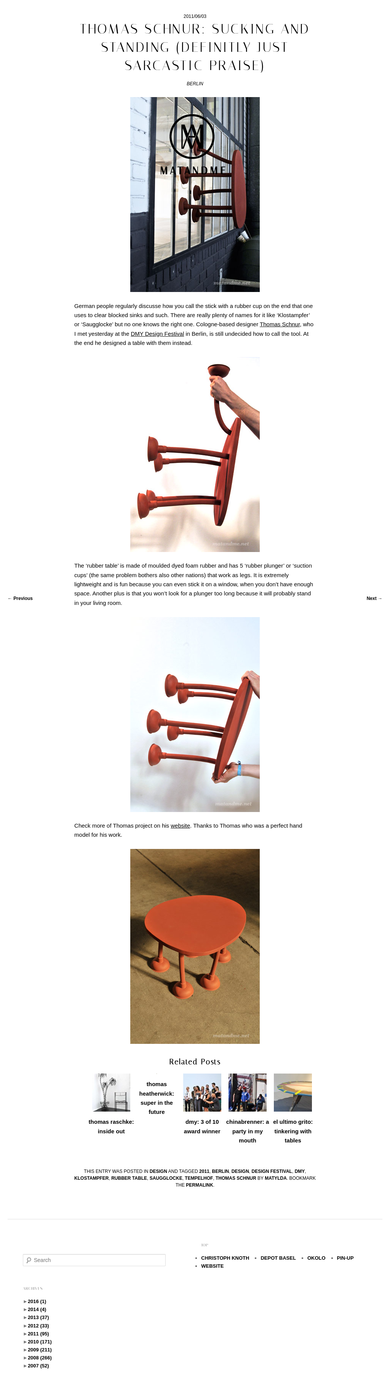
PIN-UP (345, 1258)
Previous (20, 598)
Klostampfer (91, 1178)
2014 (37, 1309)
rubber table (129, 1178)
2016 (37, 1301)
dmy (300, 1171)
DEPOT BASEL (278, 1258)
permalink (199, 1185)
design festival (272, 1171)
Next (374, 598)
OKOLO (316, 1258)
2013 (38, 1317)
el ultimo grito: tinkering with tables (293, 1131)
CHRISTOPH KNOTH (225, 1258)
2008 (40, 1358)
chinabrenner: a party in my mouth (247, 1131)
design (158, 1171)
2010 (40, 1342)
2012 (38, 1326)
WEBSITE (212, 1266)
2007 (38, 1366)
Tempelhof (199, 1178)
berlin (220, 1171)
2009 (40, 1350)
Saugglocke (166, 1178)
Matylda (276, 1178)
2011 (204, 1171)
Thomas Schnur (236, 1178)
